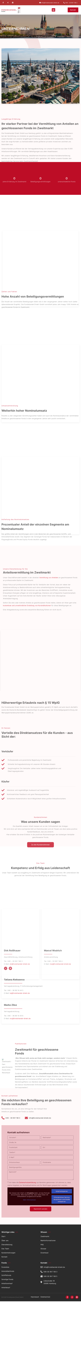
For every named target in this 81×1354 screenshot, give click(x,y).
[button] (53, 10)
